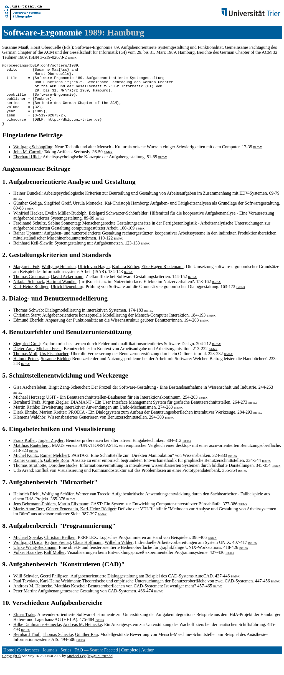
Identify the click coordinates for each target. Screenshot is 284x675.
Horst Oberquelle (46, 47)
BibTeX (72, 57)
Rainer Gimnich (27, 472)
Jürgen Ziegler (55, 414)
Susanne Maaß (15, 47)
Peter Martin (24, 603)
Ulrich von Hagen (94, 279)
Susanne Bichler (55, 371)
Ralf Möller (54, 564)
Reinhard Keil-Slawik (32, 255)
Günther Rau (86, 647)
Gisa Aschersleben (29, 399)
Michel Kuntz (25, 467)
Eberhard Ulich (26, 169)
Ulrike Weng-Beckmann (34, 559)
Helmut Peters (26, 371)
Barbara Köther (125, 279)
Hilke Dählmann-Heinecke (37, 637)
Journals (49, 662)
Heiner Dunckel (27, 205)
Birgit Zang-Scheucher (69, 399)
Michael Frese (48, 361)
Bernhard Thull (26, 647)
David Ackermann (67, 289)
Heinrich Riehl (26, 506)
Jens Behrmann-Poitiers (34, 516)
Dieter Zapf (23, 361)
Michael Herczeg (28, 409)
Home (8, 662)
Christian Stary (26, 327)
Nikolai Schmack (28, 294)
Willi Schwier (25, 588)
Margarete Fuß (26, 279)
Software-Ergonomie (42, 32)
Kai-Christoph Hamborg (126, 215)
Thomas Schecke (58, 647)
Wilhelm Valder (119, 554)
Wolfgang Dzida (27, 554)
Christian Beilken (59, 549)
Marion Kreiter (52, 424)
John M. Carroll (27, 164)
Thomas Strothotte (29, 477)
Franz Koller (24, 452)
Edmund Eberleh (28, 332)
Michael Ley (76, 668)
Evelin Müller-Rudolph (66, 225)
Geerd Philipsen (54, 588)
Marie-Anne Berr (28, 521)
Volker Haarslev (27, 564)
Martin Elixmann (73, 516)
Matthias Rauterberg (31, 457)
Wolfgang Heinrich (59, 279)
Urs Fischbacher (54, 366)
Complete (129, 662)
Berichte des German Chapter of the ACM (234, 52)
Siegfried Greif (57, 215)
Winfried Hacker (28, 225)
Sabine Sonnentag (64, 235)
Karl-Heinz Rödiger (31, 299)
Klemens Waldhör (29, 429)
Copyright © (11, 668)
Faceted (111, 662)
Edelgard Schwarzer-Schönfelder (118, 225)
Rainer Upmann (27, 245)
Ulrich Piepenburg (67, 299)
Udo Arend (23, 482)
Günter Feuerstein (62, 521)
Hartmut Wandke (61, 294)
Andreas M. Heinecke (32, 598)
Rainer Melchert (54, 467)
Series (65, 662)
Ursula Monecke (87, 215)
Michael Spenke (27, 549)
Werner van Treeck (92, 506)
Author (147, 662)
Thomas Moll (25, 366)
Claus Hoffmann (88, 554)
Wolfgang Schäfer (57, 506)
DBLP (34, 65)
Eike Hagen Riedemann (162, 279)
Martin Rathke (26, 419)
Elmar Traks (24, 627)
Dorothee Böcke (63, 477)
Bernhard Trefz (26, 414)
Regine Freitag (58, 554)
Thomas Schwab (28, 322)
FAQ (78, 662)
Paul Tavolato (25, 593)
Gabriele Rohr (56, 472)
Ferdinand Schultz (29, 235)
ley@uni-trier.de (100, 668)
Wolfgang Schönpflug (32, 159)
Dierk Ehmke (25, 424)
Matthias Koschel (69, 598)
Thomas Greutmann (31, 289)
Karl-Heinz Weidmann (60, 593)
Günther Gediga (27, 215)
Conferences (28, 662)
